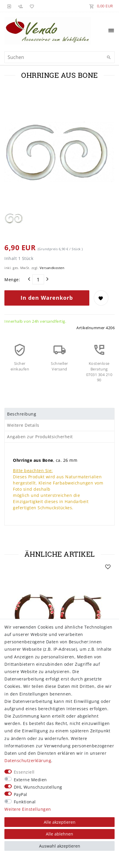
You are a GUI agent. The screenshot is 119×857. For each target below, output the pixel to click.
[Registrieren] (21, 6)
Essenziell (24, 772)
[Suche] (108, 57)
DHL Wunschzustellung (38, 787)
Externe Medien (30, 779)
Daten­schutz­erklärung (27, 760)
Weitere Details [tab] (23, 425)
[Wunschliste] (31, 6)
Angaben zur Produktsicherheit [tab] (40, 436)
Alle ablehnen (59, 834)
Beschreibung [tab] (21, 414)
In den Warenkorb (47, 297)
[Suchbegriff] (59, 57)
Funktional (25, 802)
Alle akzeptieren (60, 822)
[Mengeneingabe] (38, 279)
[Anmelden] (9, 6)
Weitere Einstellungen (27, 809)
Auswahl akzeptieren (59, 846)
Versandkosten (52, 268)
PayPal (20, 794)
